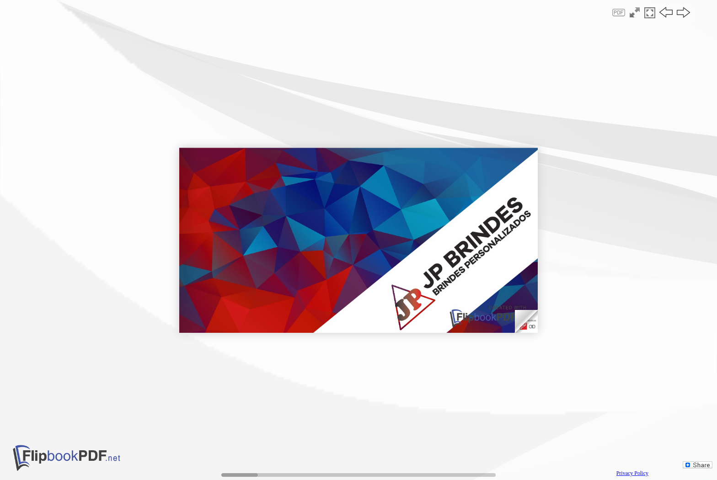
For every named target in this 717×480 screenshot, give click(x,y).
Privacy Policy (632, 473)
